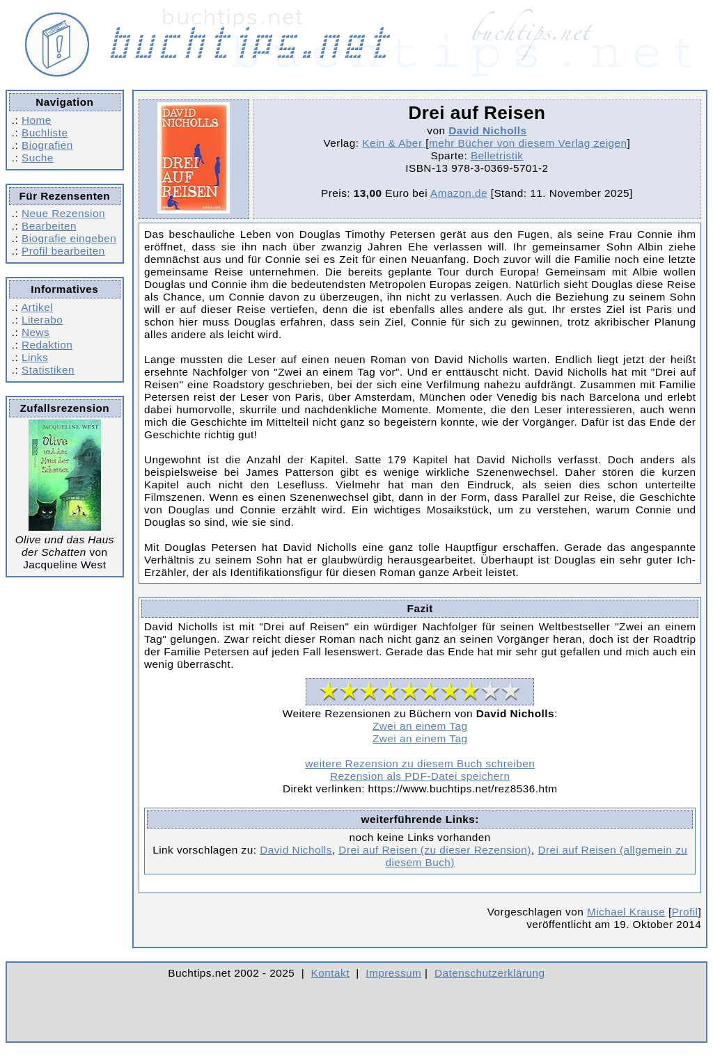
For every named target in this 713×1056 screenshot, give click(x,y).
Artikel (37, 307)
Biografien (47, 145)
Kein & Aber (393, 143)
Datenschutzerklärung (489, 973)
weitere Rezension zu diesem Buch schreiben (420, 763)
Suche (38, 157)
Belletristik (497, 155)
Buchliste (45, 132)
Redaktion (47, 345)
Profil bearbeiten (63, 251)
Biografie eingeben (69, 238)
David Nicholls (487, 130)
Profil (685, 912)
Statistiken (48, 370)
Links (35, 357)
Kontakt (330, 973)
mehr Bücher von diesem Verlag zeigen (528, 143)
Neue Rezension (63, 213)
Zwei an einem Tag (420, 726)
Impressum (393, 973)
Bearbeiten (49, 226)
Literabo (42, 320)
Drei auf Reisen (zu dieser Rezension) (434, 850)
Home (37, 120)
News (35, 332)
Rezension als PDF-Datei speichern (420, 776)
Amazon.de (458, 193)
